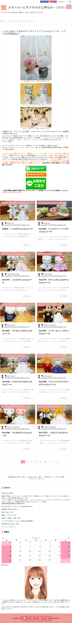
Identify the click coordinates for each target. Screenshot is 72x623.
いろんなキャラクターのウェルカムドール (16, 225)
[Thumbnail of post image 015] (17, 312)
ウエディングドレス (13, 274)
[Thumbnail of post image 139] (17, 261)
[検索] (69, 2)
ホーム (4, 21)
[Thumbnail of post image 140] (54, 261)
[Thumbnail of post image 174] (17, 210)
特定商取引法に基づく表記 (10, 524)
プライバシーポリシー (9, 527)
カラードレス (48, 274)
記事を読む (27, 245)
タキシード (10, 223)
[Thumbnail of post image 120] (54, 363)
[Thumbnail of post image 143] (17, 363)
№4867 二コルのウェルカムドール (17, 228)
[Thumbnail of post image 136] (54, 414)
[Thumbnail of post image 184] (17, 414)
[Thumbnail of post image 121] (54, 312)
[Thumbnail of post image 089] (54, 210)
